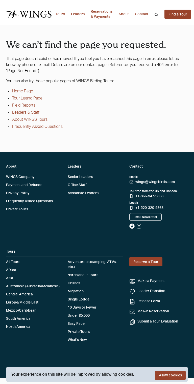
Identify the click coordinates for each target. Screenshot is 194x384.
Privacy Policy (18, 193)
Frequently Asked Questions (37, 127)
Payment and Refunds (24, 185)
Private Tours (17, 209)
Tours (60, 14)
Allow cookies (170, 375)
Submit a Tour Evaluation (157, 321)
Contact (141, 14)
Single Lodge (78, 299)
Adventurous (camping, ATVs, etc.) (92, 264)
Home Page (22, 91)
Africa (11, 270)
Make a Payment (151, 281)
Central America (19, 294)
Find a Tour (177, 14)
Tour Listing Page (27, 98)
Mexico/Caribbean (21, 310)
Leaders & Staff (25, 112)
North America (18, 327)
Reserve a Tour (145, 261)
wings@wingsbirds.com (155, 182)
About (123, 14)
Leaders (78, 14)
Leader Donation (151, 291)
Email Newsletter (145, 216)
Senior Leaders (80, 177)
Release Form (148, 301)
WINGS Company (20, 177)
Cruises (74, 283)
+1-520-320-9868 (149, 208)
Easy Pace (76, 324)
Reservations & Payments (101, 14)
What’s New (77, 340)
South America (18, 318)
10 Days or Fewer (82, 307)
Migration (76, 291)
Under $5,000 (79, 315)
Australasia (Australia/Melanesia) (33, 286)
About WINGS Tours (29, 119)
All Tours (13, 262)
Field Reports (23, 105)
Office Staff (77, 185)
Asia (9, 278)
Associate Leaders (83, 193)
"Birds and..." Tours (83, 275)
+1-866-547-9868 (149, 196)
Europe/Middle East (22, 302)
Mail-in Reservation (153, 311)
